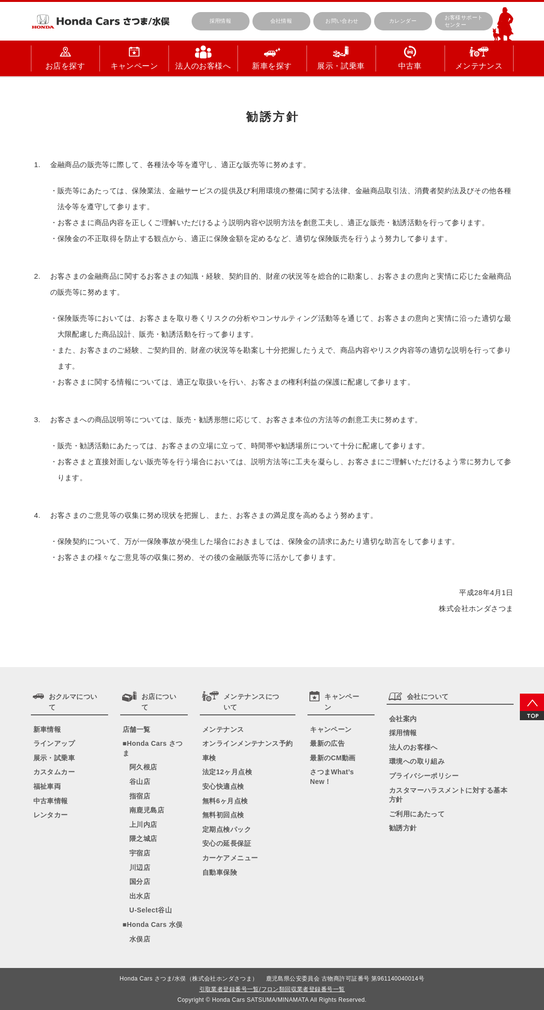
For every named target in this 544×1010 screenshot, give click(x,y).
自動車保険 (219, 872)
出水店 (139, 896)
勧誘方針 (403, 828)
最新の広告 (327, 743)
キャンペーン (134, 66)
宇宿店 (139, 853)
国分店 (139, 881)
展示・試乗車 (341, 66)
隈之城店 (143, 838)
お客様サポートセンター (464, 21)
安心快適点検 (223, 786)
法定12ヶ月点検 (227, 772)
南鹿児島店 (146, 810)
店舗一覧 (137, 729)
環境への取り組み (417, 761)
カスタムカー (54, 772)
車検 (209, 758)
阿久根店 (143, 767)
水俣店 (139, 939)
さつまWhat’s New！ (332, 776)
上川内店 (143, 824)
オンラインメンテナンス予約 (247, 743)
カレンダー (403, 21)
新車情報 (47, 729)
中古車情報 (50, 801)
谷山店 (139, 781)
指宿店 (139, 796)
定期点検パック (226, 829)
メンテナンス (479, 66)
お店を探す (65, 66)
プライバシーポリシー (424, 776)
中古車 (410, 66)
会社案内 (403, 719)
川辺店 (139, 867)
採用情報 (220, 21)
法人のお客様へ (203, 66)
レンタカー (50, 815)
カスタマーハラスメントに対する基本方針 (448, 795)
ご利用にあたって (417, 814)
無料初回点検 (223, 815)
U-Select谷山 (150, 910)
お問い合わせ (342, 21)
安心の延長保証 (226, 843)
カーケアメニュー (230, 858)
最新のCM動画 (333, 758)
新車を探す (272, 66)
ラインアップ (54, 743)
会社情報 (281, 21)
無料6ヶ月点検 (225, 801)
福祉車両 (47, 786)
